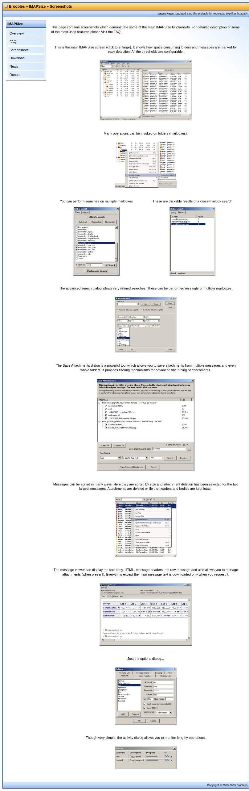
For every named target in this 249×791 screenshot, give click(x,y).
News (14, 66)
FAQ (13, 42)
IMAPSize (37, 6)
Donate (15, 75)
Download (17, 58)
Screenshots (19, 50)
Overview (17, 33)
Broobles (17, 6)
